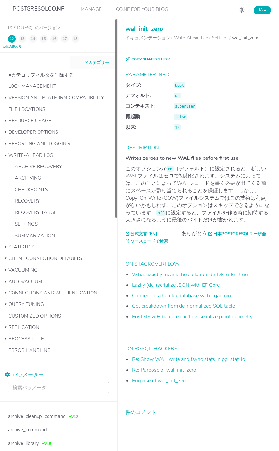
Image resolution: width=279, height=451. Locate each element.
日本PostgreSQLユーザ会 (239, 234)
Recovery (27, 201)
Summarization (35, 235)
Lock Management (32, 86)
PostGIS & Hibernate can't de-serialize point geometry (192, 316)
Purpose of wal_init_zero (159, 380)
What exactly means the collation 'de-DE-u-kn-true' (190, 274)
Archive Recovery (38, 166)
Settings (26, 224)
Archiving (28, 178)
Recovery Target (37, 212)
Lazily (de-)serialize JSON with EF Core (176, 285)
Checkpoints (31, 189)
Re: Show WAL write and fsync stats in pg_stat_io (188, 359)
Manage (91, 9)
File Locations (26, 109)
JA (262, 10)
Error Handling (29, 350)
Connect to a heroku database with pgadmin (181, 295)
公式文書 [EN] (143, 234)
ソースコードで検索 (149, 241)
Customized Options (34, 316)
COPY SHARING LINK (148, 59)
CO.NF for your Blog (142, 9)
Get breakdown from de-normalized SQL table (183, 306)
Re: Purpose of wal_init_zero (164, 370)
